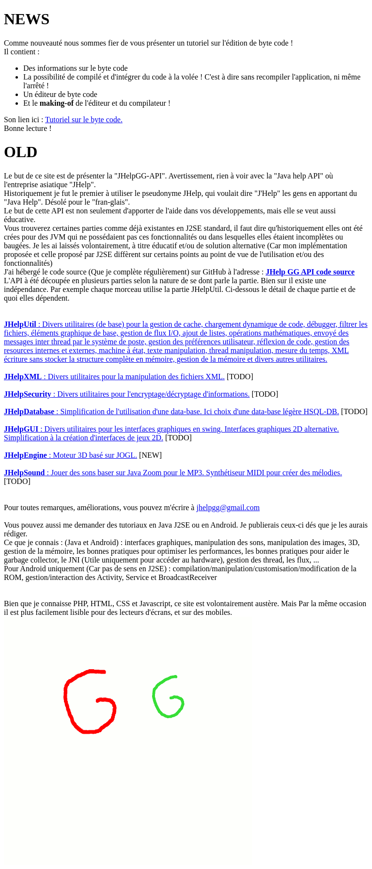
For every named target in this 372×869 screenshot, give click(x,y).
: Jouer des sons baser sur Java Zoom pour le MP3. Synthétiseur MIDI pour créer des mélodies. (173, 472)
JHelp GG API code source (310, 272)
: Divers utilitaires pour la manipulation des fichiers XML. (114, 376)
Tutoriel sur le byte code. (84, 119)
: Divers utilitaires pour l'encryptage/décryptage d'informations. (126, 394)
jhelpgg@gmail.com (228, 507)
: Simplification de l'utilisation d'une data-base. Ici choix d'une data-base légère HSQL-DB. (171, 411)
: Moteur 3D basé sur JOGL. (70, 455)
